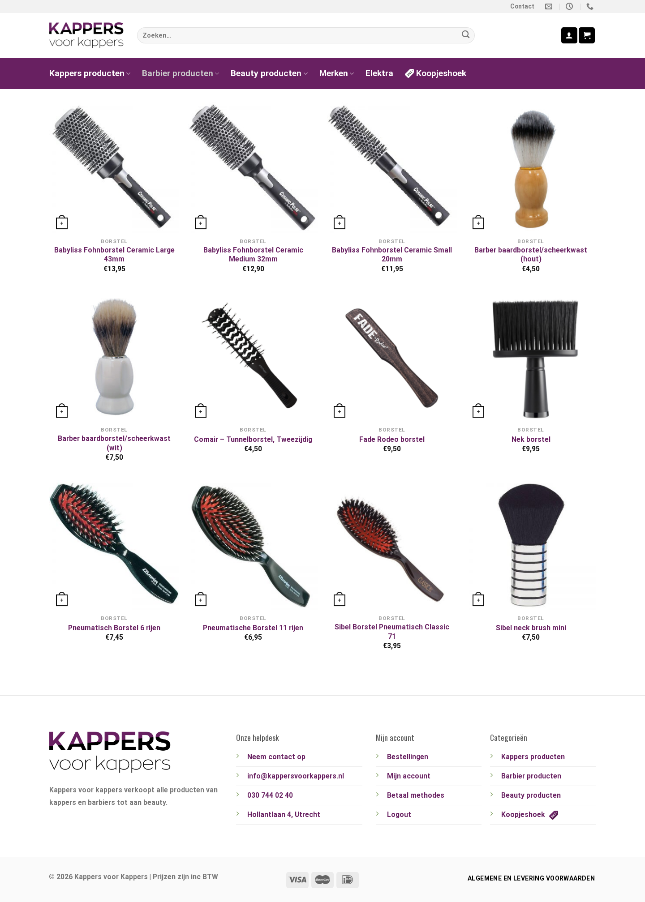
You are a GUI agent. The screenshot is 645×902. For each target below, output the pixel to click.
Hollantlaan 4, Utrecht (283, 814)
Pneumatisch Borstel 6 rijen (114, 628)
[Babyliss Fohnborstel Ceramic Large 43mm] (114, 167)
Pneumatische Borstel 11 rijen (253, 628)
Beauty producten (269, 73)
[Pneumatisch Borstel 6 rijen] (114, 545)
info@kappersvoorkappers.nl (295, 776)
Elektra (379, 73)
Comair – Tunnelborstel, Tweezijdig (253, 439)
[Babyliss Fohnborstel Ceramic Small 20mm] (392, 167)
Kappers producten (89, 73)
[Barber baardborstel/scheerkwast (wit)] (114, 356)
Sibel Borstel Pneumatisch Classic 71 (392, 631)
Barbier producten (180, 73)
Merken (336, 73)
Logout (399, 814)
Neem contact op (276, 756)
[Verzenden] (465, 35)
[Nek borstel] (531, 356)
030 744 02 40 (270, 795)
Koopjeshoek (435, 73)
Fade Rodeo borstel (392, 439)
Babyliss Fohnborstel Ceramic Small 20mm (392, 254)
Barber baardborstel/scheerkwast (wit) (114, 443)
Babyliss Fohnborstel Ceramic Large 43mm (114, 254)
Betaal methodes (415, 795)
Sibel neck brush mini (531, 628)
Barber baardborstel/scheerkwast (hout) (530, 254)
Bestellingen (407, 756)
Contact (522, 6)
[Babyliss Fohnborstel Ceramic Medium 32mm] (253, 167)
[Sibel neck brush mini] (531, 545)
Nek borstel (531, 439)
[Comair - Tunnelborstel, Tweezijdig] (253, 356)
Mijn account (408, 776)
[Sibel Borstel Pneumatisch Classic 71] (392, 545)
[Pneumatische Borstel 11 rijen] (253, 545)
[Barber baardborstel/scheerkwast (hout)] (531, 167)
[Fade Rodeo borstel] (392, 356)
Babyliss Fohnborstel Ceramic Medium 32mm (253, 254)
